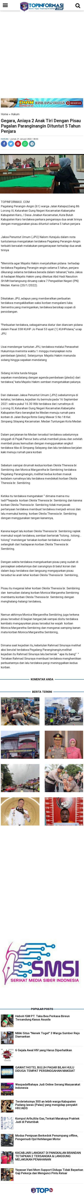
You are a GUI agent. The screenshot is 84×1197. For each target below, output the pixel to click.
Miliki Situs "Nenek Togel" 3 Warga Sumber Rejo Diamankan (47, 1034)
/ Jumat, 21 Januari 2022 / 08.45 (23, 139)
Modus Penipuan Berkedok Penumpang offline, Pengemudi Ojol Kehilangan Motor (46, 1137)
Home (4, 114)
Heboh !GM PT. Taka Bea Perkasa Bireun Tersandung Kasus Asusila (42, 1017)
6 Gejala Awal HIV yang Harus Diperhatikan (43, 1050)
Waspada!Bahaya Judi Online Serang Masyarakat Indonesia (47, 1086)
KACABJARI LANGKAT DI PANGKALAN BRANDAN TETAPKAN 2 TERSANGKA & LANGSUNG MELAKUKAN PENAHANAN (48, 1156)
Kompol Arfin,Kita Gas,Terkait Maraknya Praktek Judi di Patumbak (47, 1120)
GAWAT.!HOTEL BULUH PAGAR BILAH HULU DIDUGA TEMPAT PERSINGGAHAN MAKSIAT (45, 1069)
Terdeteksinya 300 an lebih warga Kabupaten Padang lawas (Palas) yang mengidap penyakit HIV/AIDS (46, 1105)
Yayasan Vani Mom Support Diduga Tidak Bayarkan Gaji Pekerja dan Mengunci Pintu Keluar (49, 1171)
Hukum (15, 114)
